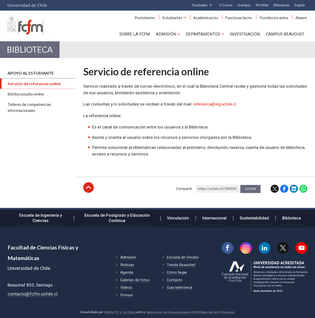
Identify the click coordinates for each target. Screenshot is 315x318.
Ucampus (244, 5)
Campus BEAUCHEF (286, 35)
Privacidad (230, 312)
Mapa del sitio (211, 312)
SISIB (104, 312)
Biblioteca (34, 53)
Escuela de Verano (183, 257)
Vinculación (187, 217)
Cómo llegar (177, 272)
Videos (126, 287)
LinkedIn (294, 193)
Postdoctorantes (276, 19)
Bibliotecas (282, 5)
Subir (88, 192)
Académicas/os (211, 19)
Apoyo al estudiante (31, 77)
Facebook (284, 193)
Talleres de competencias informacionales (29, 112)
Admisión (169, 35)
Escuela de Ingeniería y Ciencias (43, 218)
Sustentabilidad (258, 217)
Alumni (301, 19)
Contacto (174, 279)
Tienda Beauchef (181, 264)
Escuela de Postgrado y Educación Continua (124, 218)
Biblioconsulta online (26, 98)
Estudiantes (179, 19)
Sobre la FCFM (138, 35)
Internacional (220, 217)
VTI (113, 312)
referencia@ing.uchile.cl (216, 108)
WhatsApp (303, 193)
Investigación (246, 35)
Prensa (126, 295)
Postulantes (154, 19)
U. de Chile (124, 312)
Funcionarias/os (242, 19)
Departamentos (205, 35)
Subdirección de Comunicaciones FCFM (171, 312)
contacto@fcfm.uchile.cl (33, 294)
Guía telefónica (180, 287)
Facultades (200, 5)
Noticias (127, 264)
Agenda (127, 272)
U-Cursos (226, 5)
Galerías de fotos (135, 279)
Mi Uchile (262, 5)
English (300, 5)
